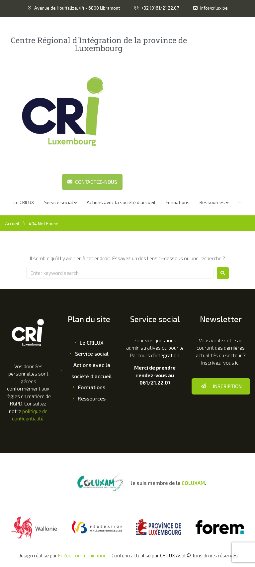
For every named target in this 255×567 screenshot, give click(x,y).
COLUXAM (193, 483)
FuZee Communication (82, 555)
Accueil (12, 223)
